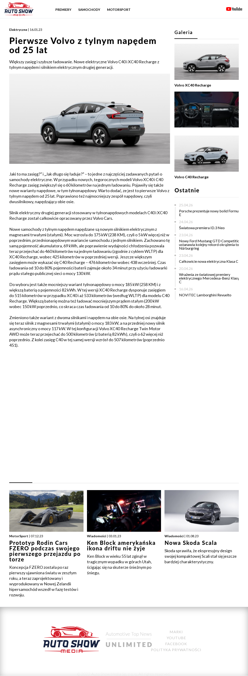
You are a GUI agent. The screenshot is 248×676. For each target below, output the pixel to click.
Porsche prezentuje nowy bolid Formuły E (210, 213)
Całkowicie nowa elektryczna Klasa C (208, 261)
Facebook (176, 643)
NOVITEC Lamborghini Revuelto (205, 295)
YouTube (176, 638)
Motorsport (119, 10)
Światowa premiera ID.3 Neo (202, 227)
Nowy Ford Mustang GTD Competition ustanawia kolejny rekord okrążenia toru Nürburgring (210, 244)
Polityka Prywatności (176, 649)
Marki (176, 632)
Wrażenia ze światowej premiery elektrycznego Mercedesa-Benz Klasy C (209, 278)
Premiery (63, 10)
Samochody (89, 10)
